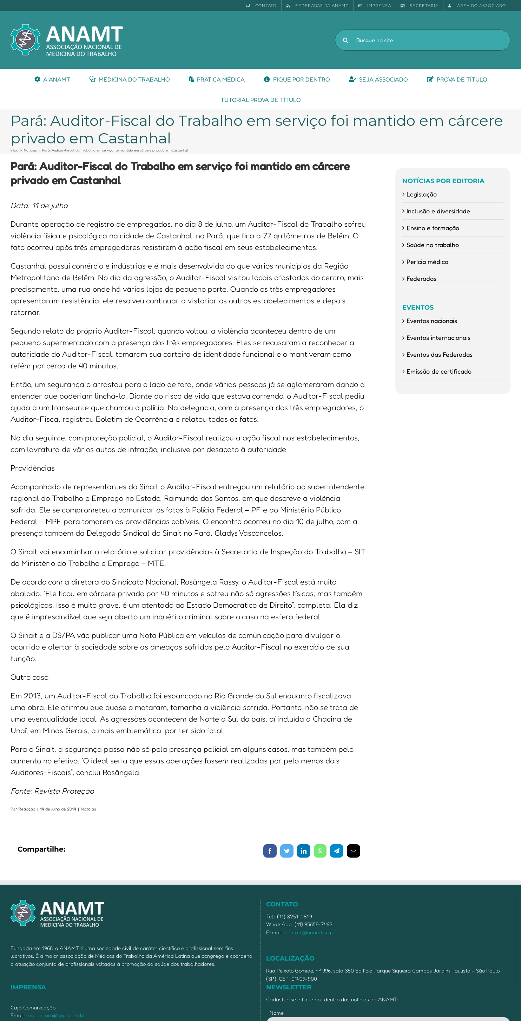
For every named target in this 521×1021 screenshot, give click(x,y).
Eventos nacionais (432, 320)
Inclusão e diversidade (438, 211)
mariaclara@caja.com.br (56, 1015)
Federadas (421, 278)
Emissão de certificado (439, 371)
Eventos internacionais (438, 337)
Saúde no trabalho (433, 244)
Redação (26, 809)
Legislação (422, 194)
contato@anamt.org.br (311, 932)
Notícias (88, 809)
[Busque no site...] (422, 40)
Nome (277, 1012)
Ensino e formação (433, 228)
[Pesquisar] (345, 40)
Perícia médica (427, 261)
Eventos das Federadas (440, 354)
